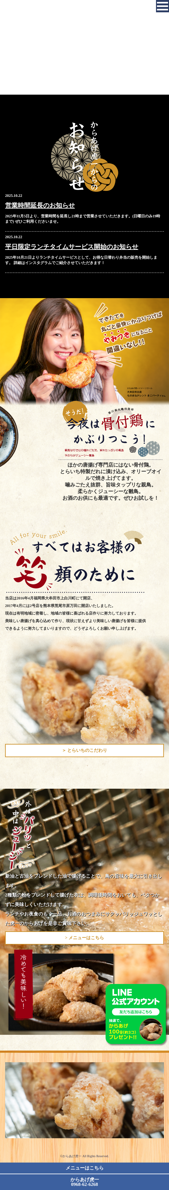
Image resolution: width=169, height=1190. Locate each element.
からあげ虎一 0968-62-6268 (84, 1182)
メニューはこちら (85, 1167)
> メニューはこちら (84, 937)
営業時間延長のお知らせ (40, 205)
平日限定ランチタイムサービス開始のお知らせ (71, 246)
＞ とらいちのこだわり (84, 750)
